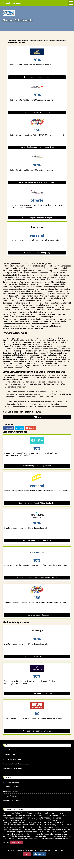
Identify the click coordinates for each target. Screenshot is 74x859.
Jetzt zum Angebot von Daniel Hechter (37, 693)
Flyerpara (37, 417)
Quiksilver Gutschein (10, 791)
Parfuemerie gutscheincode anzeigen (37, 218)
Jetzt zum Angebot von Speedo (37, 112)
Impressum (16, 842)
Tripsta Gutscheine (10, 755)
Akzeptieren (39, 854)
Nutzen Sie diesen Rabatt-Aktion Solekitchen (37, 503)
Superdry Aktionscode (11, 796)
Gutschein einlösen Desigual (37, 615)
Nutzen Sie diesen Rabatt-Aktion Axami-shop (36, 182)
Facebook (8, 428)
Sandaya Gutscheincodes (12, 759)
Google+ (30, 428)
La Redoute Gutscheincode (13, 787)
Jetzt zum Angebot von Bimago (36, 656)
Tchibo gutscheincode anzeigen (37, 77)
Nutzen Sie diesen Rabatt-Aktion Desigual (37, 147)
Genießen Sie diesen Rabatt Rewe (37, 731)
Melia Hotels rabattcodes (12, 769)
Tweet (19, 428)
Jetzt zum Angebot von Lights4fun (37, 466)
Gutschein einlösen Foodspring (37, 253)
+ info (26, 854)
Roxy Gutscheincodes (11, 782)
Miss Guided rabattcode (12, 801)
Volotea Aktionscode (10, 750)
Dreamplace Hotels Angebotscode (16, 764)
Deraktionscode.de (15, 3)
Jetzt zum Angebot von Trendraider (37, 540)
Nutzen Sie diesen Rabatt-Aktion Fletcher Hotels (37, 578)
